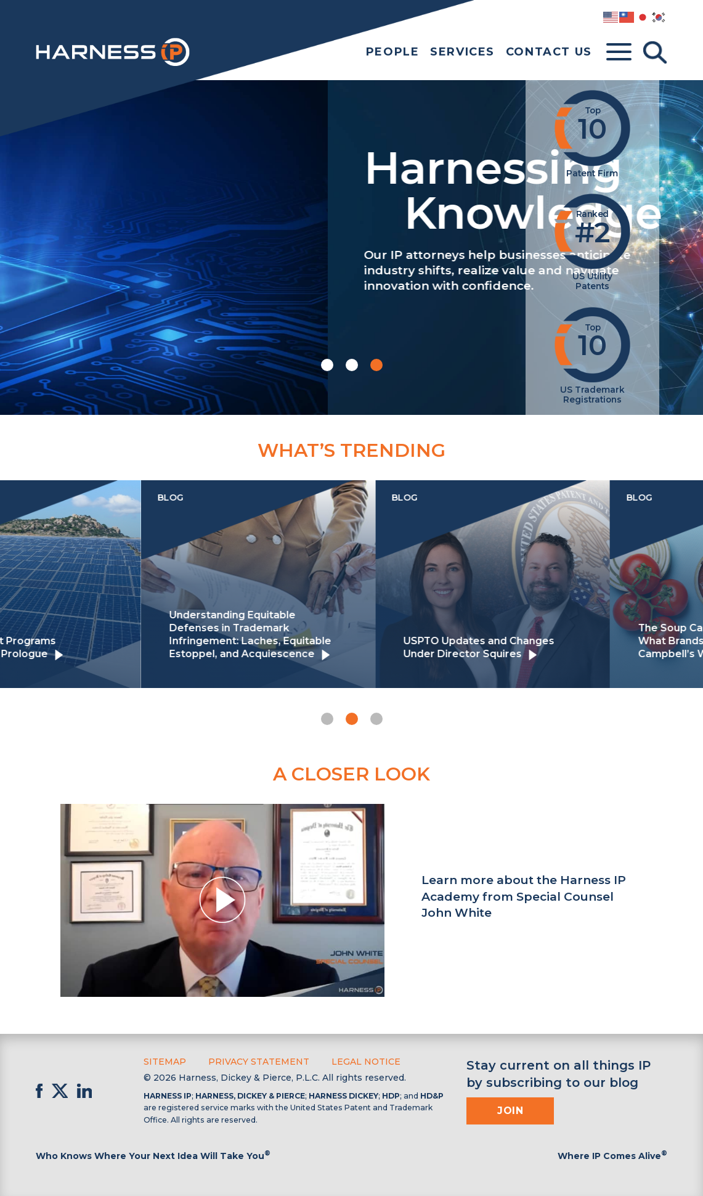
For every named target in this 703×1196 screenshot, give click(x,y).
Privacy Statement (258, 1061)
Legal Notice (365, 1061)
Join (510, 1110)
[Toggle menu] (618, 52)
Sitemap (165, 1061)
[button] (327, 365)
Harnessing (271, 188)
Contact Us (549, 52)
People (393, 52)
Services (462, 52)
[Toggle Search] (655, 52)
